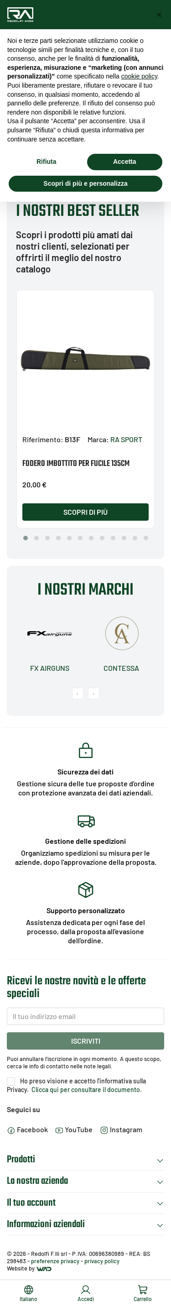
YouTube (74, 1129)
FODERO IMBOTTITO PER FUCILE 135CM (76, 464)
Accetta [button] (124, 161)
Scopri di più (85, 511)
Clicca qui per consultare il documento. (86, 1089)
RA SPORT (126, 439)
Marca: (98, 439)
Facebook (27, 1129)
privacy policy (101, 1261)
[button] (25, 538)
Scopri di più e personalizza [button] (85, 183)
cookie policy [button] (139, 76)
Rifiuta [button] (46, 161)
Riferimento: (42, 439)
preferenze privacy (55, 1261)
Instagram (121, 1129)
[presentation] (77, 693)
